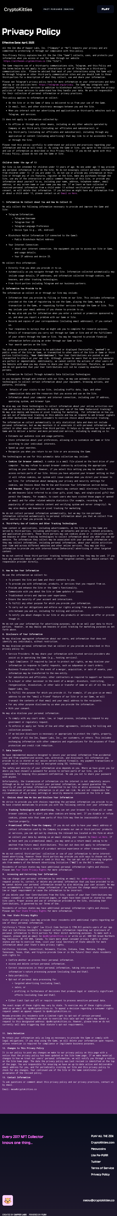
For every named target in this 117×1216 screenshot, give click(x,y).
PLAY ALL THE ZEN (102, 1136)
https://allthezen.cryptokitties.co (23, 61)
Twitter (96, 1162)
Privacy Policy (100, 1174)
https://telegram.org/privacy (56, 84)
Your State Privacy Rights (31, 869)
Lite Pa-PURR (99, 1155)
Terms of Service (102, 1168)
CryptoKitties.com (103, 1142)
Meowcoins (98, 1149)
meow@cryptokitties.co (99, 1200)
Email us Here (69, 193)
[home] (18, 9)
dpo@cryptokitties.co (94, 878)
